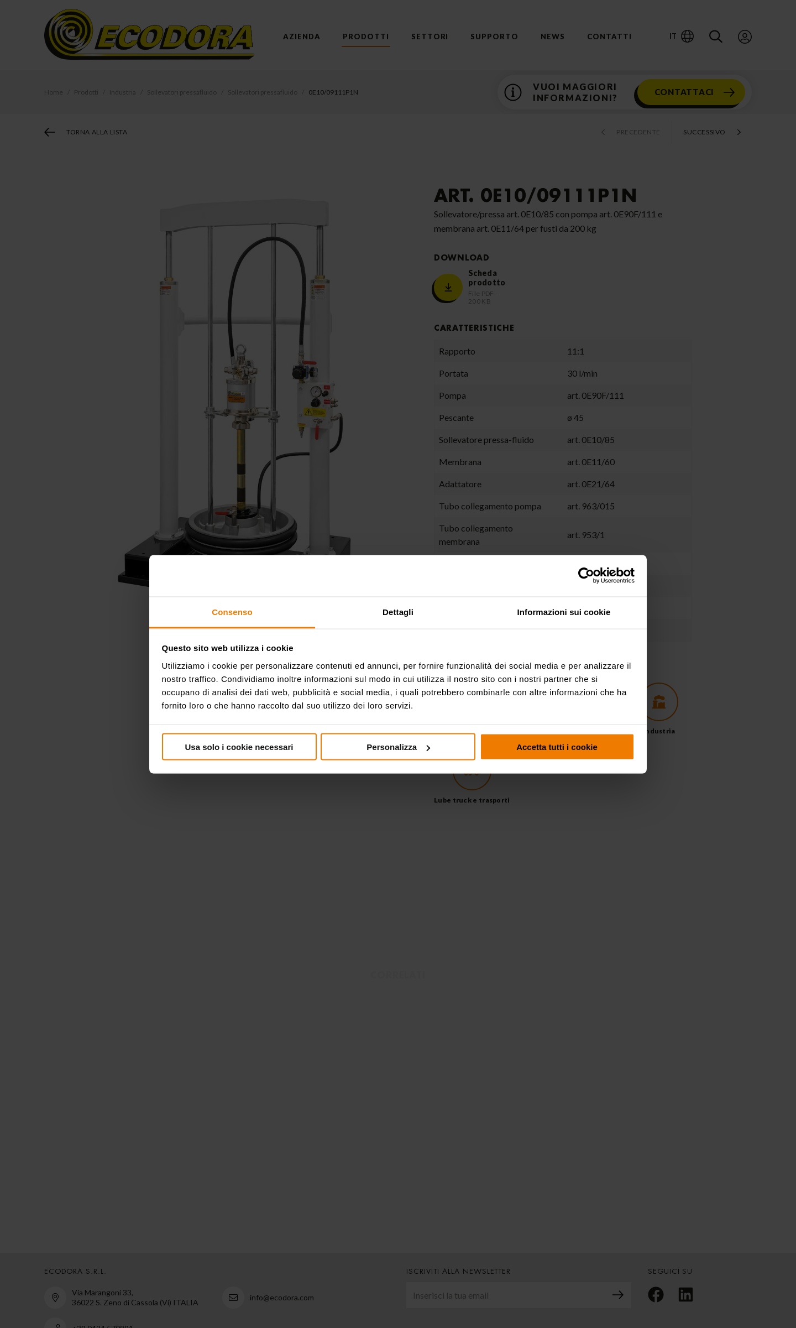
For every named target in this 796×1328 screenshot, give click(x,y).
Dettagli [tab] (398, 611)
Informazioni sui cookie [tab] (564, 611)
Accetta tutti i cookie (557, 747)
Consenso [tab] (232, 611)
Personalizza (398, 747)
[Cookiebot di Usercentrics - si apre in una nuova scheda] (586, 575)
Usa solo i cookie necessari (239, 747)
